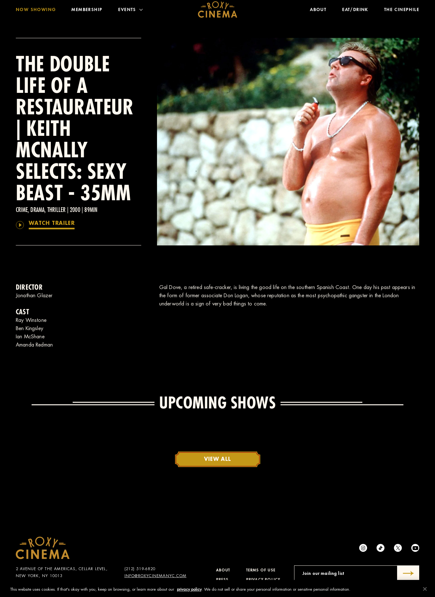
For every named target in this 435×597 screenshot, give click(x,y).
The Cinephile (401, 11)
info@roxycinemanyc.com (155, 576)
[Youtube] (415, 548)
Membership (86, 11)
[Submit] (408, 573)
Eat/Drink (355, 11)
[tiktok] (380, 548)
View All (217, 459)
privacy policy (189, 591)
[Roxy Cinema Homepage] (217, 11)
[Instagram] (363, 548)
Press (222, 580)
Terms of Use (260, 570)
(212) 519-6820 (140, 569)
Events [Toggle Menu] (130, 11)
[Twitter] (398, 548)
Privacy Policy (263, 580)
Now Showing (36, 11)
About (318, 11)
